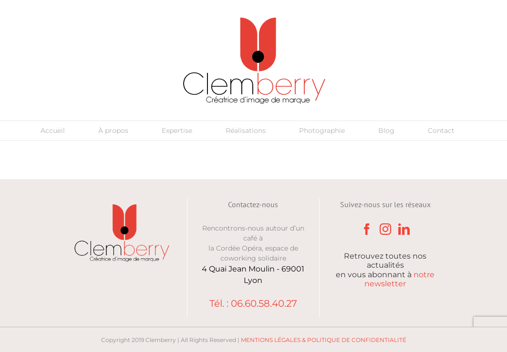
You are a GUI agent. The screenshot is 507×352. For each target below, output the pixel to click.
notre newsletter (399, 279)
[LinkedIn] (404, 229)
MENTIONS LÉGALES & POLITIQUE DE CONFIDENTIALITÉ (323, 339)
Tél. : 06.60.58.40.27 (253, 303)
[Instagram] (385, 229)
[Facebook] (366, 229)
